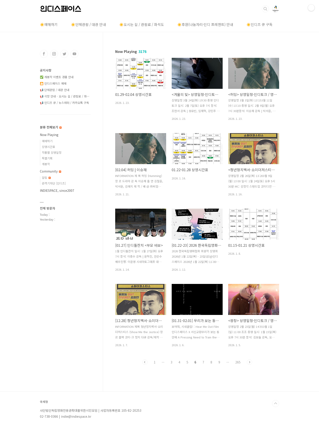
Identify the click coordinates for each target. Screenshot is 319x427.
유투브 (74, 54)
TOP (275, 403)
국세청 (44, 402)
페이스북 (44, 54)
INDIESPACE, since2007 (57, 190)
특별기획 (47, 158)
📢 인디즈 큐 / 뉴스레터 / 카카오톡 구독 (64, 103)
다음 (249, 362)
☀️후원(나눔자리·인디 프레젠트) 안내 (205, 24)
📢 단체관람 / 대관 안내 (54, 90)
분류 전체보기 (51, 127)
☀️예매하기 (49, 24)
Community (50, 171)
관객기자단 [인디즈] (54, 183)
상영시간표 (48, 147)
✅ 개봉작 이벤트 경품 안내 (57, 77)
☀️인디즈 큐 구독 (259, 24)
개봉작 (46, 164)
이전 (145, 362)
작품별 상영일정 (51, 152)
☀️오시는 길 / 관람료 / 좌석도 (141, 24)
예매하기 (47, 141)
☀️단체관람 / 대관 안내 (88, 24)
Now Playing (49, 134)
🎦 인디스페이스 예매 (53, 83)
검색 (265, 9)
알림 (46, 177)
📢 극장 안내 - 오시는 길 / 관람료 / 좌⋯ (64, 96)
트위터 (64, 54)
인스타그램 (54, 54)
